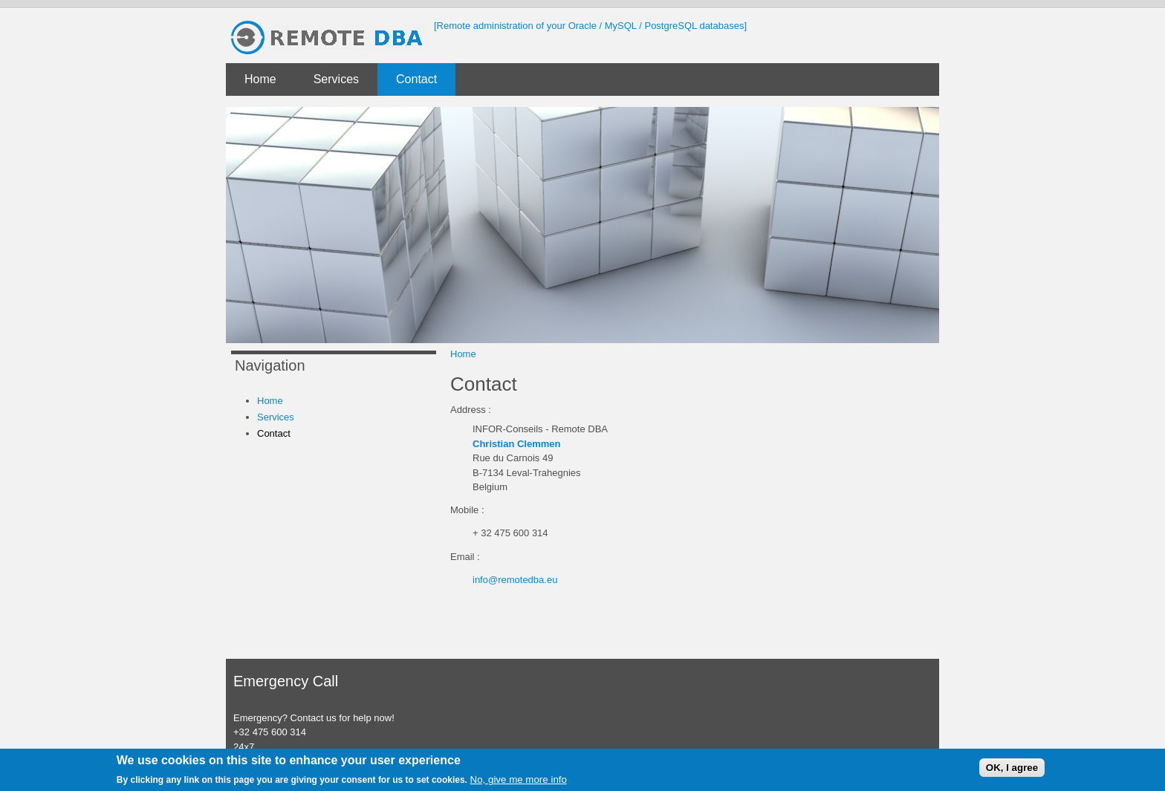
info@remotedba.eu (515, 579)
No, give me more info (518, 779)
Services (336, 79)
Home (260, 79)
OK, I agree (1012, 767)
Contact (416, 79)
